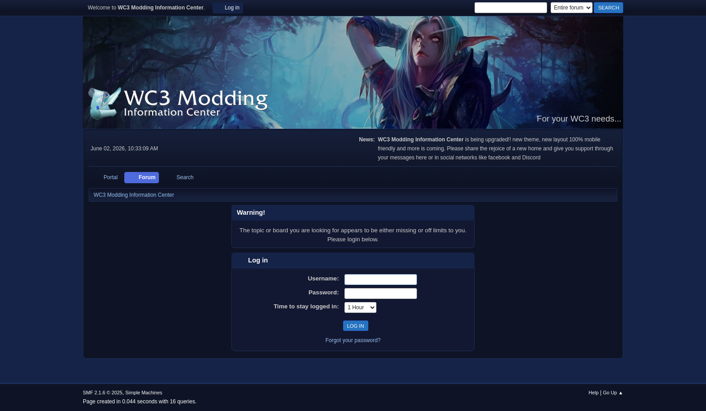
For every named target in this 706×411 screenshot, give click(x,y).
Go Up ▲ (613, 392)
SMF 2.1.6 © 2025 (102, 392)
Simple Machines (143, 392)
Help (593, 392)
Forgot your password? (353, 340)
